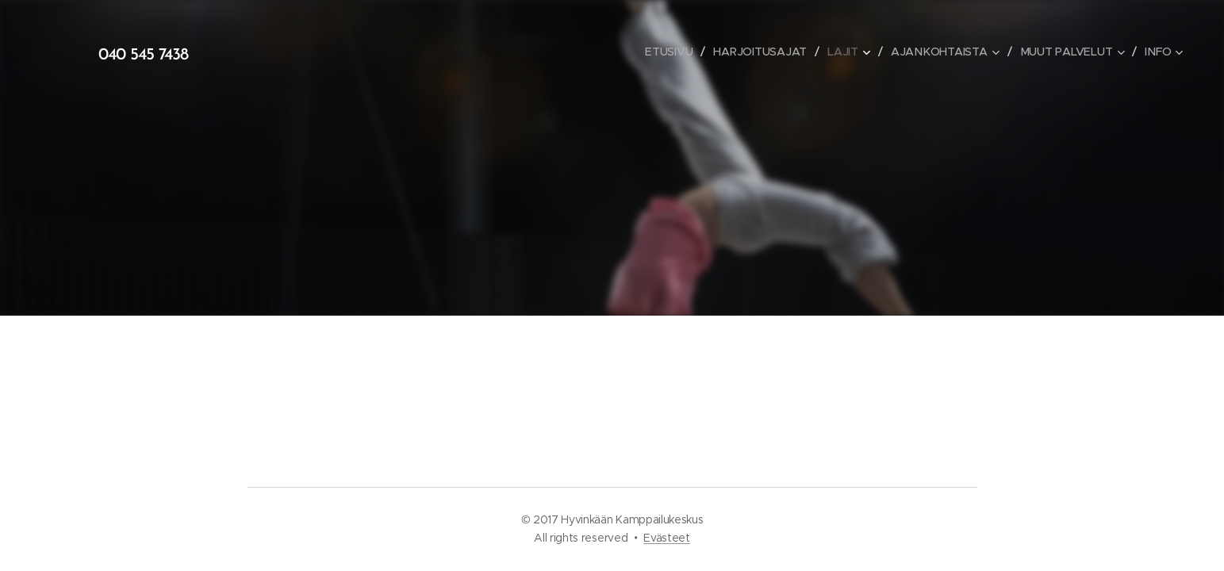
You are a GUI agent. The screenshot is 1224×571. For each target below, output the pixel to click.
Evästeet (666, 538)
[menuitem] (671, 51)
